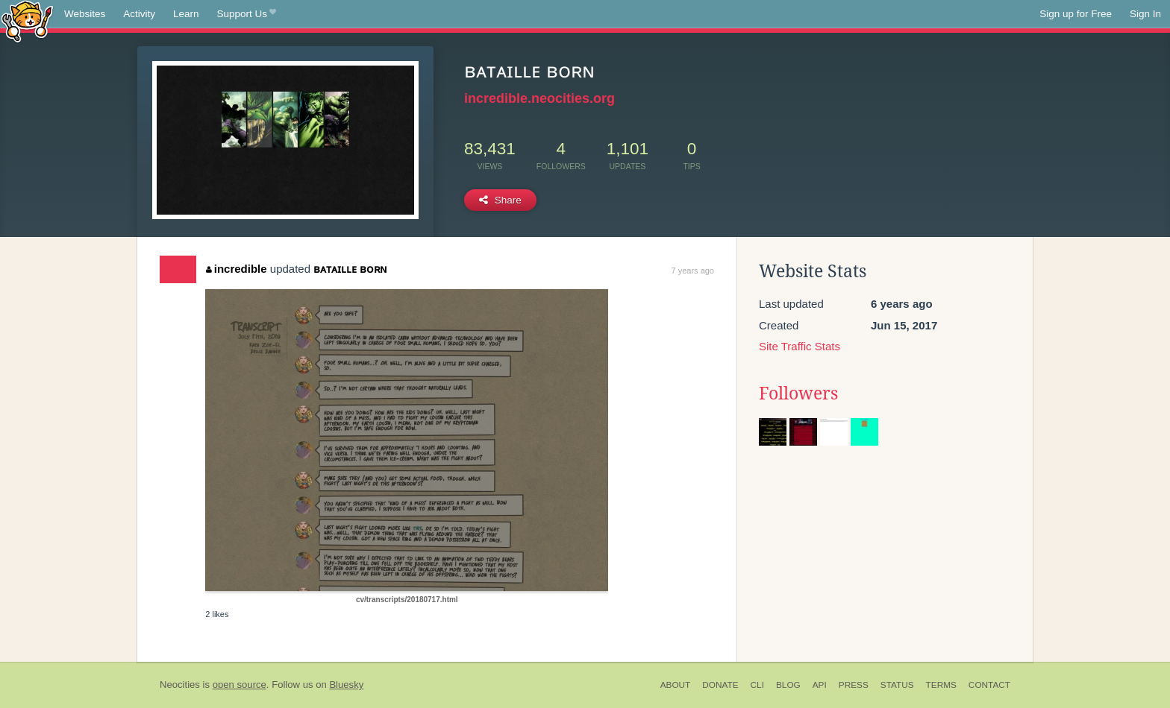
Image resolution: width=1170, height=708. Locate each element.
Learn (186, 13)
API (820, 685)
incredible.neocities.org (539, 98)
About (675, 685)
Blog (788, 685)
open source (239, 684)
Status (897, 685)
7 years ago (693, 270)
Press (854, 685)
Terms (941, 685)
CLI (757, 685)
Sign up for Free (1075, 13)
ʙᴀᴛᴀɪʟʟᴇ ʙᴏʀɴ (350, 268)
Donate (720, 685)
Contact (989, 685)
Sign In (1145, 13)
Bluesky (346, 684)
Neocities (180, 684)
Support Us (246, 14)
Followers (798, 393)
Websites (84, 13)
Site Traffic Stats (799, 346)
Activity (139, 13)
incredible (236, 268)
